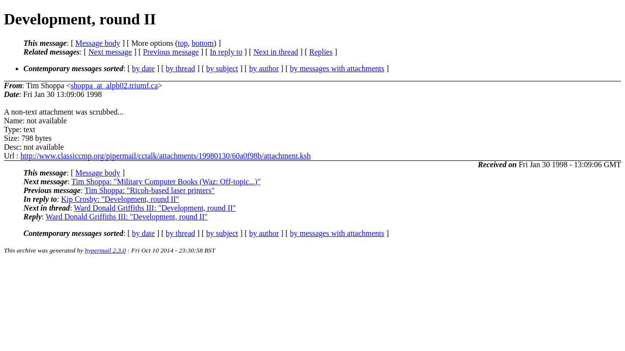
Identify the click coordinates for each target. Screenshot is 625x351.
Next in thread (275, 52)
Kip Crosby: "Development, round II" (120, 199)
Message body (97, 43)
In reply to (226, 52)
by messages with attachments (337, 68)
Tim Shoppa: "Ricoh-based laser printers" (149, 190)
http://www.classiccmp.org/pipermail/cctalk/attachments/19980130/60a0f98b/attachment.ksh (166, 156)
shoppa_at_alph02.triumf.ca (114, 85)
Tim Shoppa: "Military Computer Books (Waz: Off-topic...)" (165, 181)
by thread (180, 68)
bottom (202, 43)
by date (143, 68)
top (183, 43)
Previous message (171, 52)
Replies (321, 52)
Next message (110, 52)
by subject (222, 68)
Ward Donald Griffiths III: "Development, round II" (155, 208)
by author (264, 68)
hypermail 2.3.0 (105, 250)
